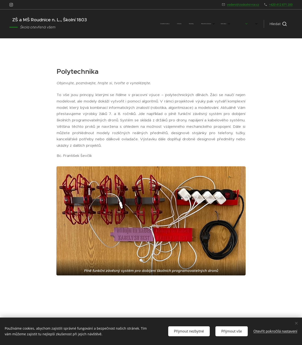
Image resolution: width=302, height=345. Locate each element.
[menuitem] (150, 24)
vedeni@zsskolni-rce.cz (243, 4)
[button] (278, 24)
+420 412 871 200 (281, 4)
